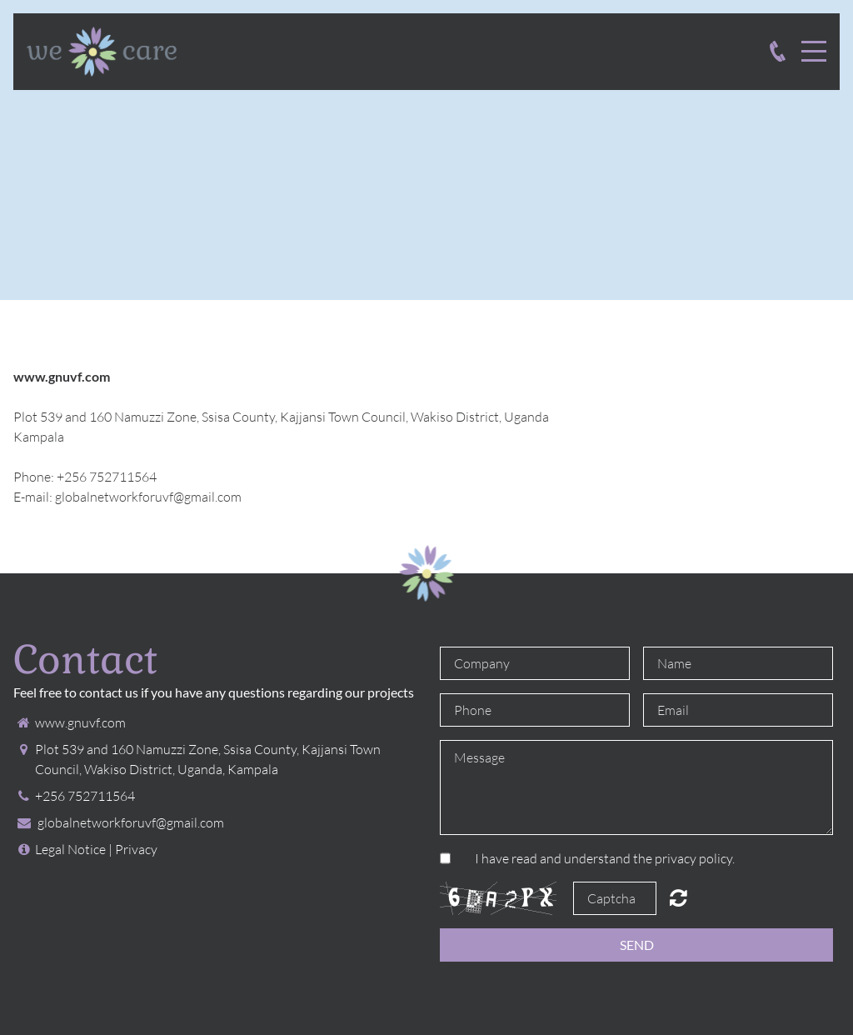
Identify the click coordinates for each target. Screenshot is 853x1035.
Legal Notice (70, 849)
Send (637, 944)
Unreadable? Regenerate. (678, 898)
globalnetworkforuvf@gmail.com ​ (149, 496)
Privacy (136, 849)
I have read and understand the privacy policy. (605, 858)
